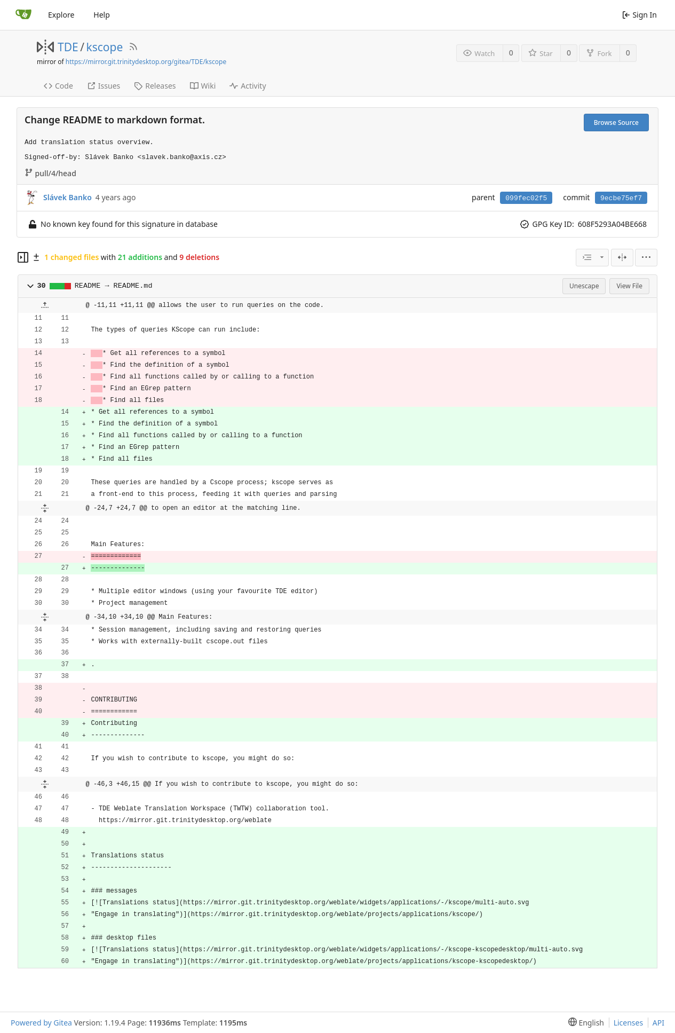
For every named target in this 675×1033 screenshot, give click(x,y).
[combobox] (592, 257)
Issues (103, 86)
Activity (247, 86)
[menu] (646, 257)
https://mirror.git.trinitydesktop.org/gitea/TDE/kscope (146, 61)
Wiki (203, 86)
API (658, 1023)
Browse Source (616, 122)
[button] (30, 286)
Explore (61, 15)
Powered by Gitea (41, 1023)
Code (58, 86)
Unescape (584, 285)
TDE (68, 47)
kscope (104, 47)
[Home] (23, 15)
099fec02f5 (526, 198)
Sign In (639, 15)
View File (629, 285)
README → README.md (114, 286)
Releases (155, 86)
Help (101, 15)
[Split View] (622, 257)
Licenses (629, 1023)
